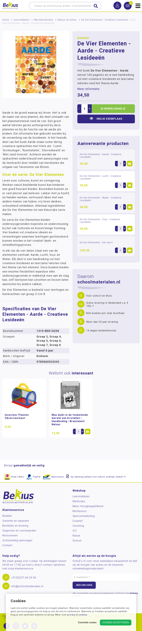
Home (5, 20)
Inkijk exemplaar (106, 118)
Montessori (80, 511)
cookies (82, 614)
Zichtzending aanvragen (17, 540)
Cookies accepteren (115, 622)
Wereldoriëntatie (43, 20)
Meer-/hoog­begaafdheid (88, 506)
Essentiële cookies (87, 622)
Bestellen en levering (15, 525)
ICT (75, 530)
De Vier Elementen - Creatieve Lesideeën (104, 20)
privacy (71, 614)
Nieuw (76, 535)
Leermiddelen (21, 20)
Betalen (7, 515)
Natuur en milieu (67, 20)
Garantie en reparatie (15, 520)
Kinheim (83, 38)
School (77, 540)
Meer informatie (88, 89)
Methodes (79, 501)
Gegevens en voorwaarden (19, 530)
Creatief (78, 520)
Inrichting (78, 525)
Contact (7, 545)
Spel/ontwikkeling (84, 516)
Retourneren (10, 535)
